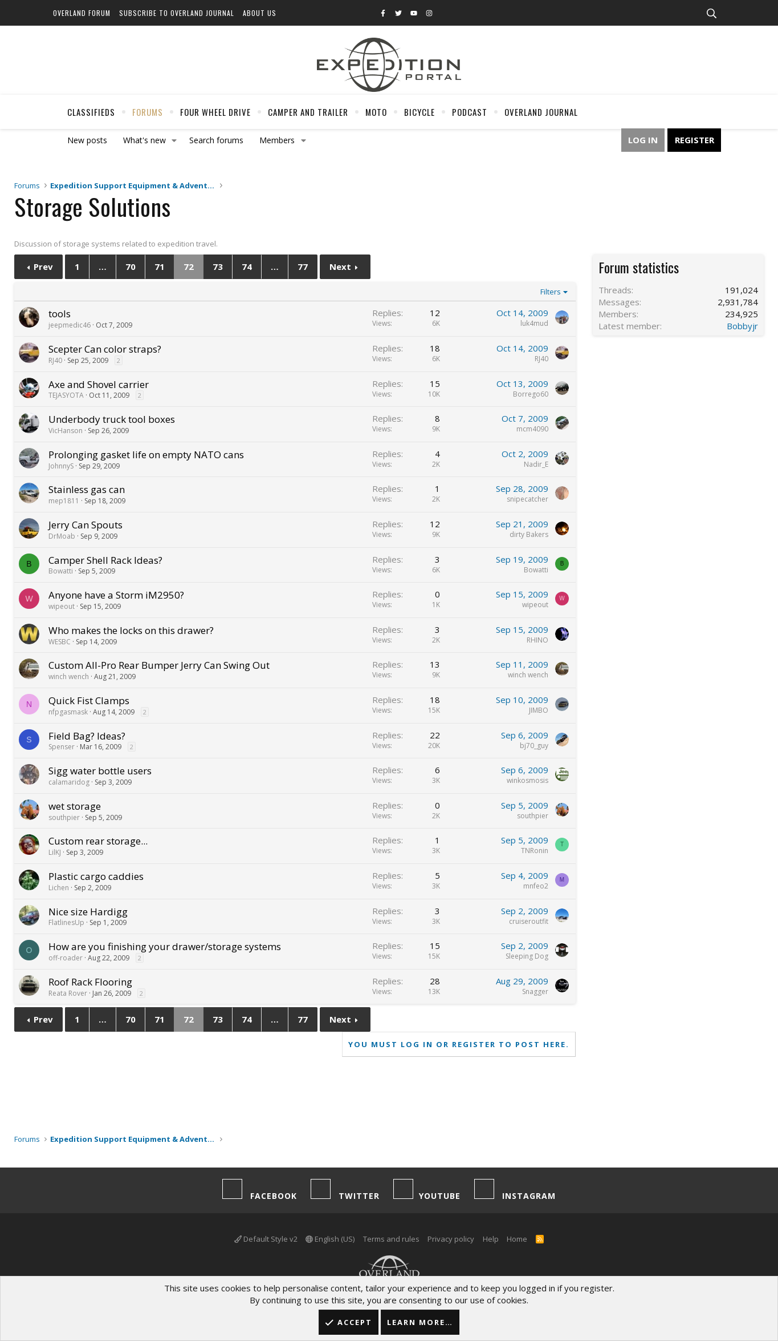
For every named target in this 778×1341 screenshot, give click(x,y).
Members (277, 140)
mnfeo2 (535, 886)
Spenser (61, 747)
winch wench (68, 676)
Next (340, 266)
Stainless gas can (86, 489)
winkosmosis (527, 780)
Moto (376, 112)
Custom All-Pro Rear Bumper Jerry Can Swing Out (159, 665)
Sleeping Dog (527, 956)
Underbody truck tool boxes (111, 419)
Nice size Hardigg (88, 911)
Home (517, 1239)
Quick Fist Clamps (88, 700)
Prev (43, 266)
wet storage (74, 806)
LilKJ (54, 852)
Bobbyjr (742, 326)
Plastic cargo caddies (96, 876)
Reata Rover (67, 993)
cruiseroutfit (528, 921)
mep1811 (63, 501)
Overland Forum (82, 13)
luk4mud (534, 323)
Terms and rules (391, 1239)
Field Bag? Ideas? (86, 735)
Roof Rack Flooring (90, 981)
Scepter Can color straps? (104, 349)
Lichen (58, 887)
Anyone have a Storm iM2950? (116, 594)
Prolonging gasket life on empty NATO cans (146, 454)
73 (218, 266)
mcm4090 (532, 429)
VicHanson (65, 430)
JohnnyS (61, 466)
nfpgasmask (68, 712)
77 (303, 266)
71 (159, 266)
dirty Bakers (529, 534)
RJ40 (55, 360)
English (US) (330, 1239)
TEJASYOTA (66, 395)
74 (247, 266)
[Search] (712, 14)
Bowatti (60, 571)
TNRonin (534, 850)
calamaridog (68, 782)
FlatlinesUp (66, 922)
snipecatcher (527, 499)
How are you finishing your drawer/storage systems (164, 946)
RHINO (537, 640)
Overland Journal (541, 112)
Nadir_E (536, 464)
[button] (173, 140)
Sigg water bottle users (100, 770)
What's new (144, 140)
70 (130, 266)
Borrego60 (530, 394)
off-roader (65, 958)
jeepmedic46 (69, 325)
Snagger (535, 991)
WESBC (59, 642)
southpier (64, 817)
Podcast (469, 112)
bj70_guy (534, 745)
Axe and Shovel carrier (98, 384)
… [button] (103, 266)
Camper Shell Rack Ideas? (105, 560)
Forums (147, 112)
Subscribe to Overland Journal (176, 13)
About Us (259, 13)
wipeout (61, 606)
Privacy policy (450, 1239)
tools (59, 313)
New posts (87, 140)
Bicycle (419, 112)
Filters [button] (550, 291)
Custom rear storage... (98, 840)
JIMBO (538, 710)
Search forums (216, 140)
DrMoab (61, 536)
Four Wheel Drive (215, 112)
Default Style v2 (266, 1239)
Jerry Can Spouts (85, 524)
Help (491, 1239)
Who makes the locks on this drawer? (131, 630)
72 (189, 266)
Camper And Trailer (308, 112)
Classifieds (91, 112)
